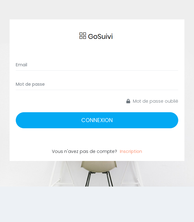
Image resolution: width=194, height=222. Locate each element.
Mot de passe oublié (152, 101)
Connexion (97, 120)
